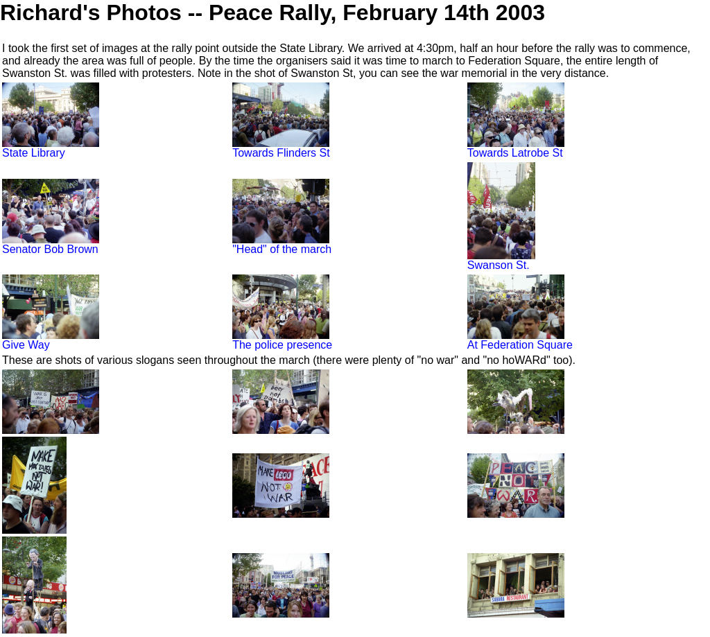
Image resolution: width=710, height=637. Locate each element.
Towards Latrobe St (515, 148)
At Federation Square (520, 340)
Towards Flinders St (281, 148)
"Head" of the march (281, 244)
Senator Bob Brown (50, 244)
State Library (50, 148)
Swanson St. (501, 260)
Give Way (50, 340)
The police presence (282, 340)
